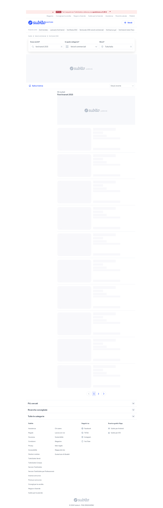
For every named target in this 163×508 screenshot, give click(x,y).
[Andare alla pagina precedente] (88, 393)
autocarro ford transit (57, 30)
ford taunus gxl (111, 30)
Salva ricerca (35, 85)
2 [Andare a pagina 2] (98, 394)
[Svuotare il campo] (61, 46)
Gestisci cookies (34, 454)
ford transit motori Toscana (128, 30)
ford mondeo (43, 30)
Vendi (128, 22)
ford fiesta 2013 (72, 30)
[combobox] (47, 46)
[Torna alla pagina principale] (41, 23)
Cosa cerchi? (35, 42)
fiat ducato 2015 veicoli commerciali (92, 30)
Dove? (101, 42)
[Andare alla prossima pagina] (103, 393)
